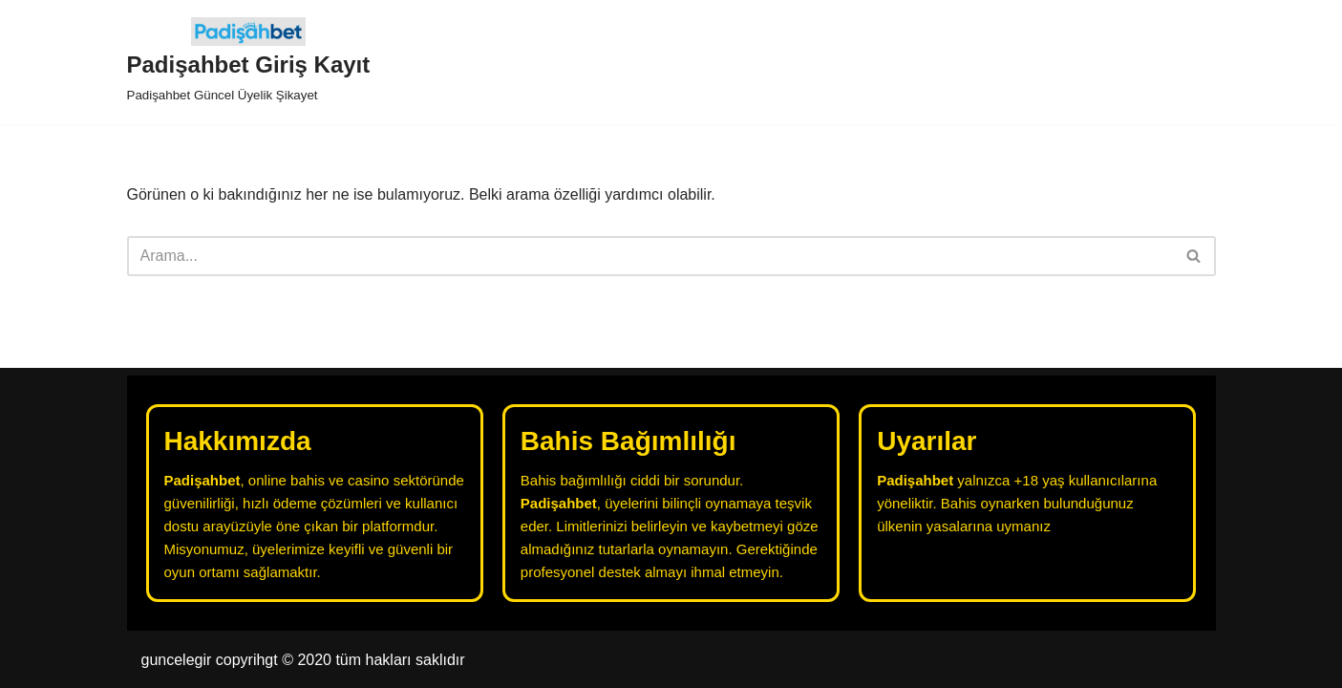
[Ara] (650, 256)
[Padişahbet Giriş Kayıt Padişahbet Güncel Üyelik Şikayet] (249, 62)
